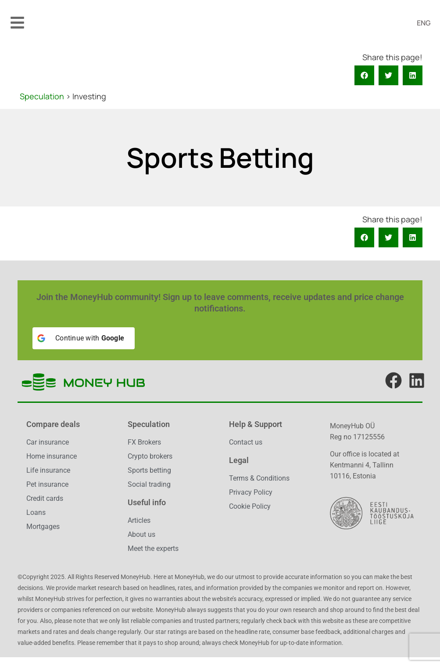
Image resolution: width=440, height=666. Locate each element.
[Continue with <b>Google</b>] (83, 338)
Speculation (42, 96)
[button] (17, 22)
